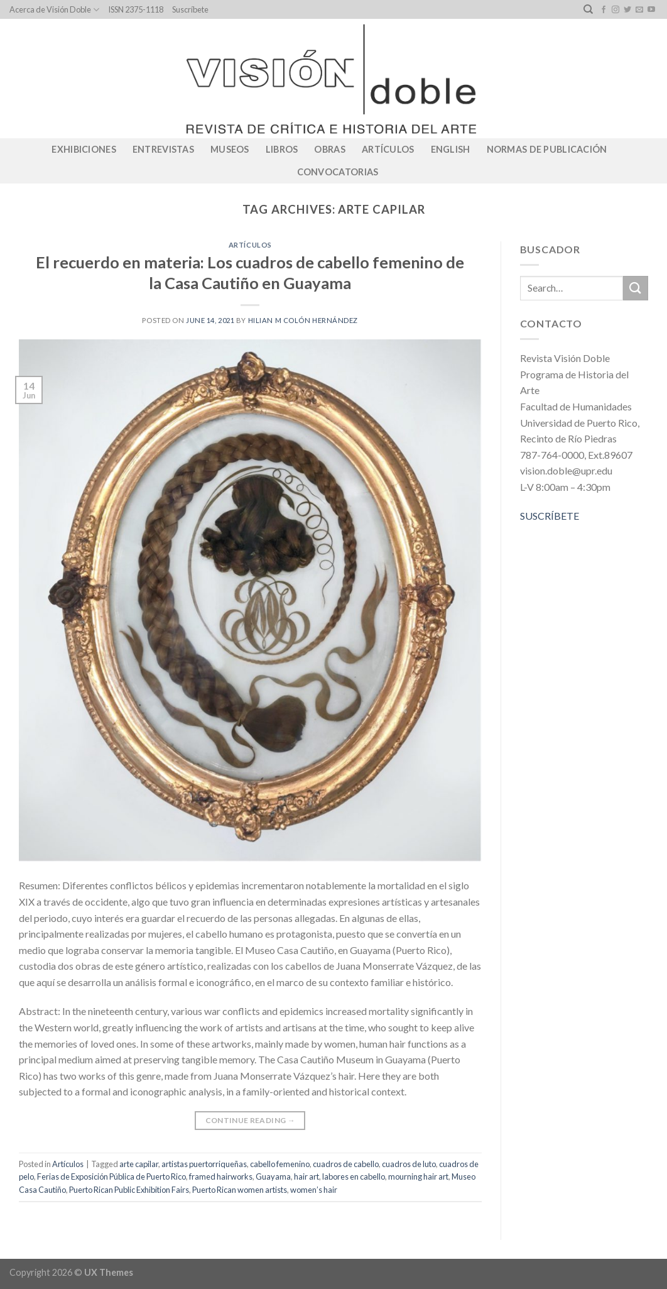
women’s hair (313, 1190)
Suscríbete (190, 9)
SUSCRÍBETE (549, 516)
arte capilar (138, 1164)
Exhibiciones (84, 149)
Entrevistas (163, 149)
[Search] (588, 9)
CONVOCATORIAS (338, 172)
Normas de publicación (547, 149)
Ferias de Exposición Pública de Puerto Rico (111, 1176)
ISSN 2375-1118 (135, 9)
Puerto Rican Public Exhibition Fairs (129, 1190)
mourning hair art (418, 1176)
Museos (229, 149)
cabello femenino (280, 1164)
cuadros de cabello (346, 1164)
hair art (306, 1176)
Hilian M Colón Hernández (303, 320)
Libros (282, 149)
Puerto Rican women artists (239, 1190)
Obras (329, 149)
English (450, 149)
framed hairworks (220, 1176)
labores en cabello (353, 1176)
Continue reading (250, 1120)
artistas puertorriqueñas (204, 1164)
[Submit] (635, 288)
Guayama (273, 1176)
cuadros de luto (409, 1164)
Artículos (388, 149)
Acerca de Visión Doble (54, 10)
